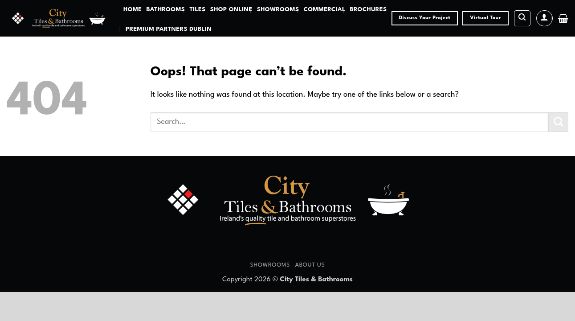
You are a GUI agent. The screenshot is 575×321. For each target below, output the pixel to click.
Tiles (197, 9)
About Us (310, 265)
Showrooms (278, 9)
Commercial (324, 9)
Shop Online (231, 9)
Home (132, 9)
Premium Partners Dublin (169, 29)
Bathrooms (165, 9)
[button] (522, 18)
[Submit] (558, 122)
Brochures (368, 9)
